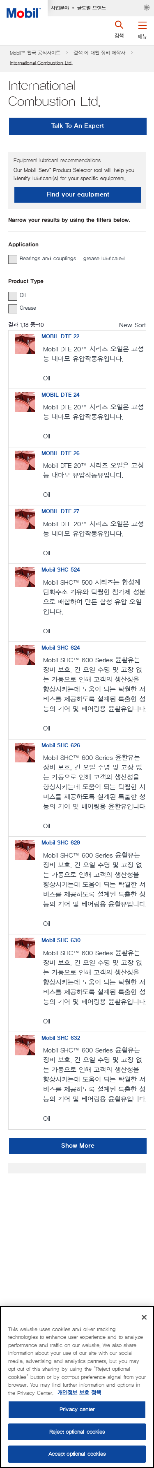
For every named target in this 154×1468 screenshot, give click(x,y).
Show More (77, 1145)
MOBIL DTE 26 (60, 453)
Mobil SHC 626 (60, 746)
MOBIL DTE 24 (60, 395)
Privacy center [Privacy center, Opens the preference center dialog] (77, 1409)
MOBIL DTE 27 (60, 511)
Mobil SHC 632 (60, 1038)
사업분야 (60, 8)
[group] (73, 258)
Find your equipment (77, 194)
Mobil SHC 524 (60, 570)
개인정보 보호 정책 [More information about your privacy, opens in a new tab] (79, 1393)
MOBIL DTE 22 (60, 337)
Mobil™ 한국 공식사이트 (35, 53)
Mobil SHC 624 (60, 648)
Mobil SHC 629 (60, 843)
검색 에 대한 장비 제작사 (99, 53)
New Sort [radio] (132, 325)
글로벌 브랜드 (91, 8)
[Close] (144, 1317)
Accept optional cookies (77, 1454)
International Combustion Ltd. (41, 62)
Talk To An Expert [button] (77, 126)
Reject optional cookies (77, 1432)
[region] (77, 1387)
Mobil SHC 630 (60, 940)
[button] (142, 28)
